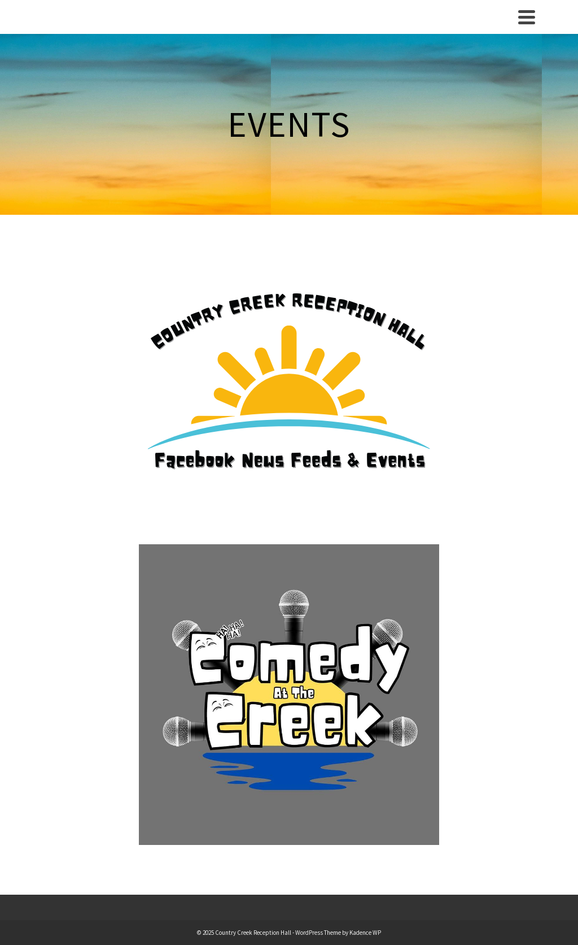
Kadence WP (365, 933)
